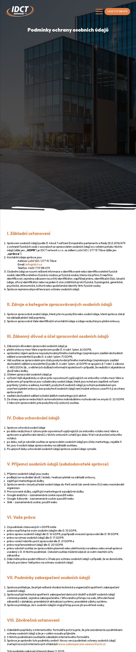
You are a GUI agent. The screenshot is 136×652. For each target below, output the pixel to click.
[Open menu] (99, 11)
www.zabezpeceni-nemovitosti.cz (82, 644)
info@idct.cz (33, 264)
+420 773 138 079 (117, 11)
